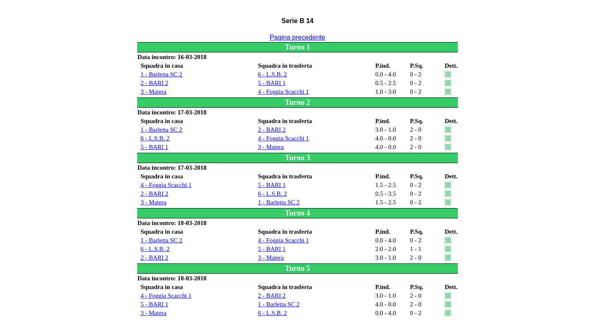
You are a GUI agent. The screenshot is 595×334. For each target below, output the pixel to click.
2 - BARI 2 (154, 83)
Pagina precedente (297, 37)
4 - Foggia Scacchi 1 (283, 91)
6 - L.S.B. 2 (272, 74)
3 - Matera (153, 91)
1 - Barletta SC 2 (161, 74)
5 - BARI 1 (272, 83)
